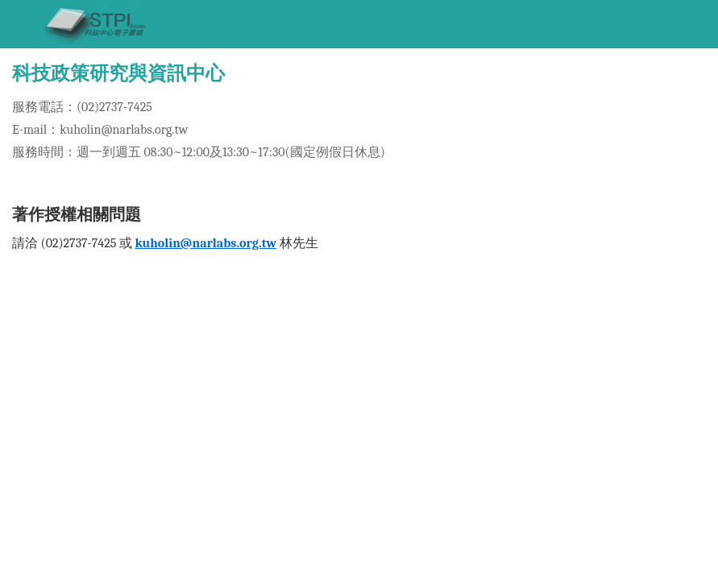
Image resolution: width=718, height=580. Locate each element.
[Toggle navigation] (20, 24)
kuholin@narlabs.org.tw (205, 243)
